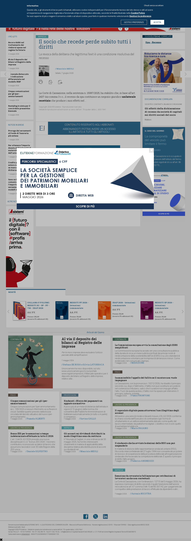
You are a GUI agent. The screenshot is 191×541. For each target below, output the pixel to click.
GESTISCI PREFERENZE (134, 22)
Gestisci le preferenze (140, 16)
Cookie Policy (138, 13)
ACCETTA (157, 22)
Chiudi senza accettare (153, 5)
